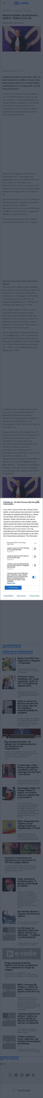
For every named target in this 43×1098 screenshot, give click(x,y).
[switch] (34, 549)
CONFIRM (13, 587)
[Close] (38, 502)
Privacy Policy (34, 596)
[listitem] (21, 543)
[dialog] (21, 549)
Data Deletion (8, 596)
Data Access (21, 596)
